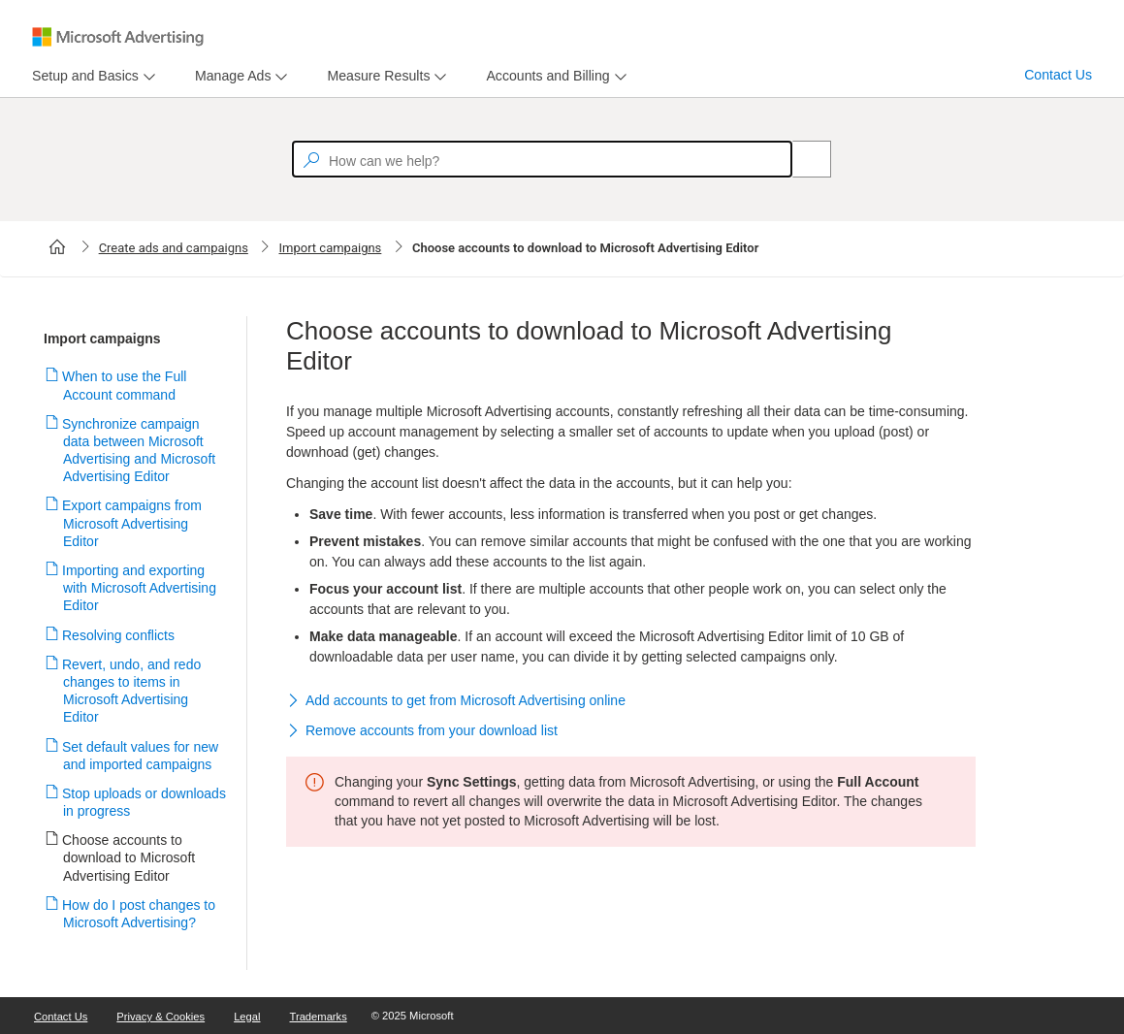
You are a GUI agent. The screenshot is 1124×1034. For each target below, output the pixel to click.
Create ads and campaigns (173, 248)
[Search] (801, 159)
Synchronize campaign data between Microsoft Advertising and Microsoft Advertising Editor (139, 450)
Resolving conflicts (119, 635)
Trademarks (318, 1016)
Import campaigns (329, 248)
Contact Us (1058, 74)
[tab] (81, 76)
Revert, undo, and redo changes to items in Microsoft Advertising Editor (132, 691)
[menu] (91, 76)
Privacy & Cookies (160, 1016)
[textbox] (542, 159)
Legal (247, 1016)
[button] (631, 701)
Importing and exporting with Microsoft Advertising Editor (139, 588)
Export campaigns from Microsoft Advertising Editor (132, 523)
